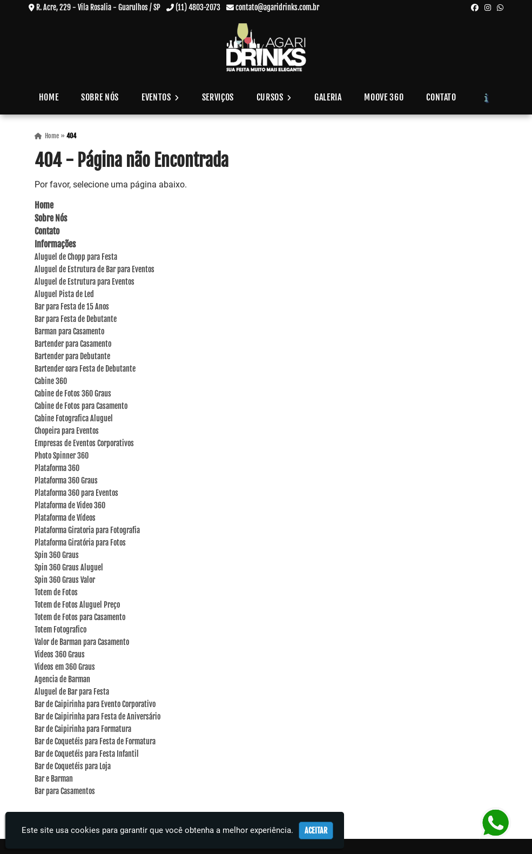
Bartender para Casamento (73, 343)
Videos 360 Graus (60, 654)
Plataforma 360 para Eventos (76, 492)
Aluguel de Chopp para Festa (76, 256)
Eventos (160, 97)
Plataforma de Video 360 (70, 505)
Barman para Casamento (69, 331)
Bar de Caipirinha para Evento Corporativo (95, 704)
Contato (441, 97)
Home (49, 97)
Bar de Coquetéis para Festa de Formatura (95, 741)
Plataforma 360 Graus (66, 480)
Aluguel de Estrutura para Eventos (84, 281)
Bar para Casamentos (65, 791)
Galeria (327, 97)
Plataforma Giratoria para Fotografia (87, 530)
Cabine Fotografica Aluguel (74, 418)
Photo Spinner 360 (62, 455)
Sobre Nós (100, 97)
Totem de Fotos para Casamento (80, 617)
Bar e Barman (54, 778)
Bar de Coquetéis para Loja (73, 766)
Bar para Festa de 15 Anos (72, 306)
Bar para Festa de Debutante (76, 319)
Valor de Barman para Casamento (82, 642)
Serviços (218, 97)
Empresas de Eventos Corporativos (84, 443)
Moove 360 (383, 97)
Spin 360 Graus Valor (65, 579)
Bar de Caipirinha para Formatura (83, 729)
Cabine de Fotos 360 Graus (73, 393)
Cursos (274, 97)
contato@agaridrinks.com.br (277, 7)
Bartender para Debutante (72, 356)
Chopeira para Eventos (67, 430)
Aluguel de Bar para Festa (72, 691)
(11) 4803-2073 (198, 7)
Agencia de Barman (62, 679)
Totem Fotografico (60, 629)
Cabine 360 (51, 381)
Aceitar (316, 830)
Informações (55, 244)
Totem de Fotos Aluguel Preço (77, 604)
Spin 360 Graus (57, 555)
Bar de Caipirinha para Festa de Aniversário (97, 716)
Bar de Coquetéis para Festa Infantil (87, 753)
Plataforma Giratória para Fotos (80, 542)
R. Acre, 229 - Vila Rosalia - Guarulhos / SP (98, 7)
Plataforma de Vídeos (65, 517)
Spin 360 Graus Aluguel (69, 567)
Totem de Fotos (56, 592)
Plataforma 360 (57, 468)
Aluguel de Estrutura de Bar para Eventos (94, 269)
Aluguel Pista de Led (64, 294)
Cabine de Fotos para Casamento (81, 406)
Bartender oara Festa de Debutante (85, 368)
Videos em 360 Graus (65, 666)
